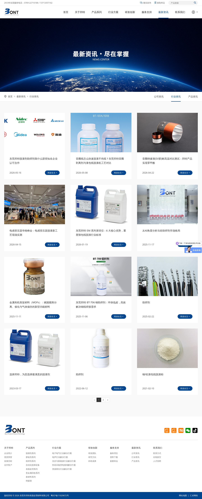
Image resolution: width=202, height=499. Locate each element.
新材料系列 (31, 476)
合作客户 (8, 465)
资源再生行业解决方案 (62, 469)
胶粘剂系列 (31, 457)
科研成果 (92, 461)
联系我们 (180, 12)
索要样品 (114, 461)
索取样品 (160, 2)
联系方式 (157, 453)
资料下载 (114, 457)
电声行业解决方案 (60, 457)
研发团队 (92, 453)
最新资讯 (163, 12)
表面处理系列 (32, 469)
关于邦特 (80, 12)
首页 (65, 12)
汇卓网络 (194, 495)
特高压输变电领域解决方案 (64, 465)
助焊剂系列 (31, 461)
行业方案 (113, 12)
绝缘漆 (29, 480)
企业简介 (8, 453)
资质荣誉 (8, 457)
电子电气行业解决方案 (62, 453)
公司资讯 (159, 96)
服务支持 (147, 12)
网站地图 (183, 495)
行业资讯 (34, 96)
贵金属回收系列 (33, 473)
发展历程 (8, 461)
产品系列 (97, 12)
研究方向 (92, 457)
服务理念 (114, 453)
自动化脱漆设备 (33, 465)
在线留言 (157, 457)
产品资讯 (193, 96)
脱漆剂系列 (31, 453)
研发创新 (130, 12)
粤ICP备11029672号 (60, 495)
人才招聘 (157, 461)
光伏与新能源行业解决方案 (64, 461)
